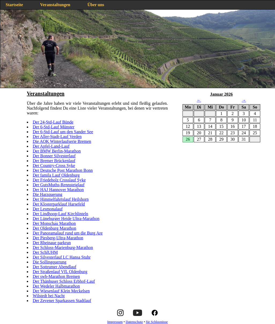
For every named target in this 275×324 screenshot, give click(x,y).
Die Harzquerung (47, 194)
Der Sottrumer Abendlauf (54, 267)
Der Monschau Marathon (54, 223)
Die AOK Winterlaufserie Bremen (62, 141)
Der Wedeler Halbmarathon (56, 286)
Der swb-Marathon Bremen (56, 276)
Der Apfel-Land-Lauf (51, 146)
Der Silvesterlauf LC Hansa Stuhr (62, 257)
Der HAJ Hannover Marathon (58, 189)
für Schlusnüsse (157, 322)
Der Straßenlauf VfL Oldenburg (60, 271)
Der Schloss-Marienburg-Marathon (63, 247)
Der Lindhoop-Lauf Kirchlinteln (60, 213)
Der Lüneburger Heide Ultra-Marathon (66, 218)
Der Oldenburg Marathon (54, 228)
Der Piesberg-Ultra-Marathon (58, 238)
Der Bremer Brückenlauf (54, 160)
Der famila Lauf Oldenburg (56, 175)
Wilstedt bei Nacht (49, 295)
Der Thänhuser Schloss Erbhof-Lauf (64, 281)
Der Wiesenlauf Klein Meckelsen (61, 291)
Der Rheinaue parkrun (52, 242)
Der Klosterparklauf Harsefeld (59, 204)
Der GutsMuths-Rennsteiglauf (58, 185)
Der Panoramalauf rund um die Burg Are (68, 233)
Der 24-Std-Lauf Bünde (53, 122)
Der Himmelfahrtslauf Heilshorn (61, 199)
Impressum (115, 322)
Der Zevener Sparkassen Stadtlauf (62, 300)
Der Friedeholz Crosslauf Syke (59, 180)
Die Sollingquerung (49, 262)
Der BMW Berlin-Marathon (57, 151)
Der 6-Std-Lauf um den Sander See (63, 131)
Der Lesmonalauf (48, 209)
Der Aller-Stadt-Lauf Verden (57, 136)
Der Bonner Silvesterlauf (54, 156)
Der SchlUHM (45, 252)
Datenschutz (134, 322)
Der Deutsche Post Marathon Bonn (63, 170)
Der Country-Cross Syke (54, 165)
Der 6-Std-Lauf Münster (54, 127)
